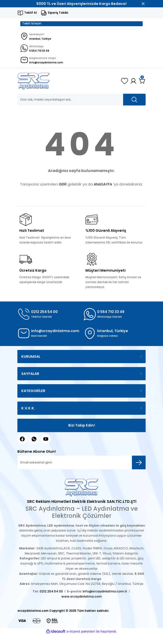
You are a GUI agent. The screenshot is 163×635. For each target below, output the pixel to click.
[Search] (81, 99)
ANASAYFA (103, 184)
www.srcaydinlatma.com (81, 596)
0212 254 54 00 (51, 591)
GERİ (63, 184)
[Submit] (139, 462)
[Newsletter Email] (81, 462)
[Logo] (33, 81)
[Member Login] (133, 81)
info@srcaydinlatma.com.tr (105, 591)
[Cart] (142, 81)
